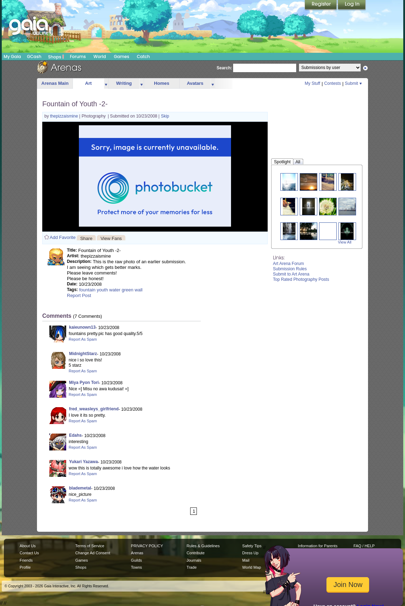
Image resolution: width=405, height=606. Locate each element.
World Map (251, 567)
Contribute (196, 553)
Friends (26, 560)
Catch (143, 56)
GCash (34, 56)
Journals (194, 560)
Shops (56, 56)
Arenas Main (54, 83)
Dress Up (250, 553)
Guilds (136, 560)
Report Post (79, 295)
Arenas (137, 553)
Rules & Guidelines (203, 546)
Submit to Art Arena (291, 274)
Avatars (195, 83)
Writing (124, 83)
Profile (25, 567)
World (99, 56)
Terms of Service (89, 546)
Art (88, 83)
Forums (78, 56)
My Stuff (312, 83)
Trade (192, 567)
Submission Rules (290, 268)
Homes (161, 83)
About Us (28, 546)
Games (121, 56)
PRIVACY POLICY (147, 546)
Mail (245, 560)
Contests (332, 83)
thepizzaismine (64, 116)
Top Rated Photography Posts (301, 279)
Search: (224, 67)
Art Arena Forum (288, 263)
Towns (136, 567)
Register (321, 5)
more (106, 83)
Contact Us (29, 553)
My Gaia (12, 56)
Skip (165, 116)
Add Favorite (63, 237)
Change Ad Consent (92, 553)
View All (344, 242)
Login (352, 5)
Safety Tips (252, 546)
